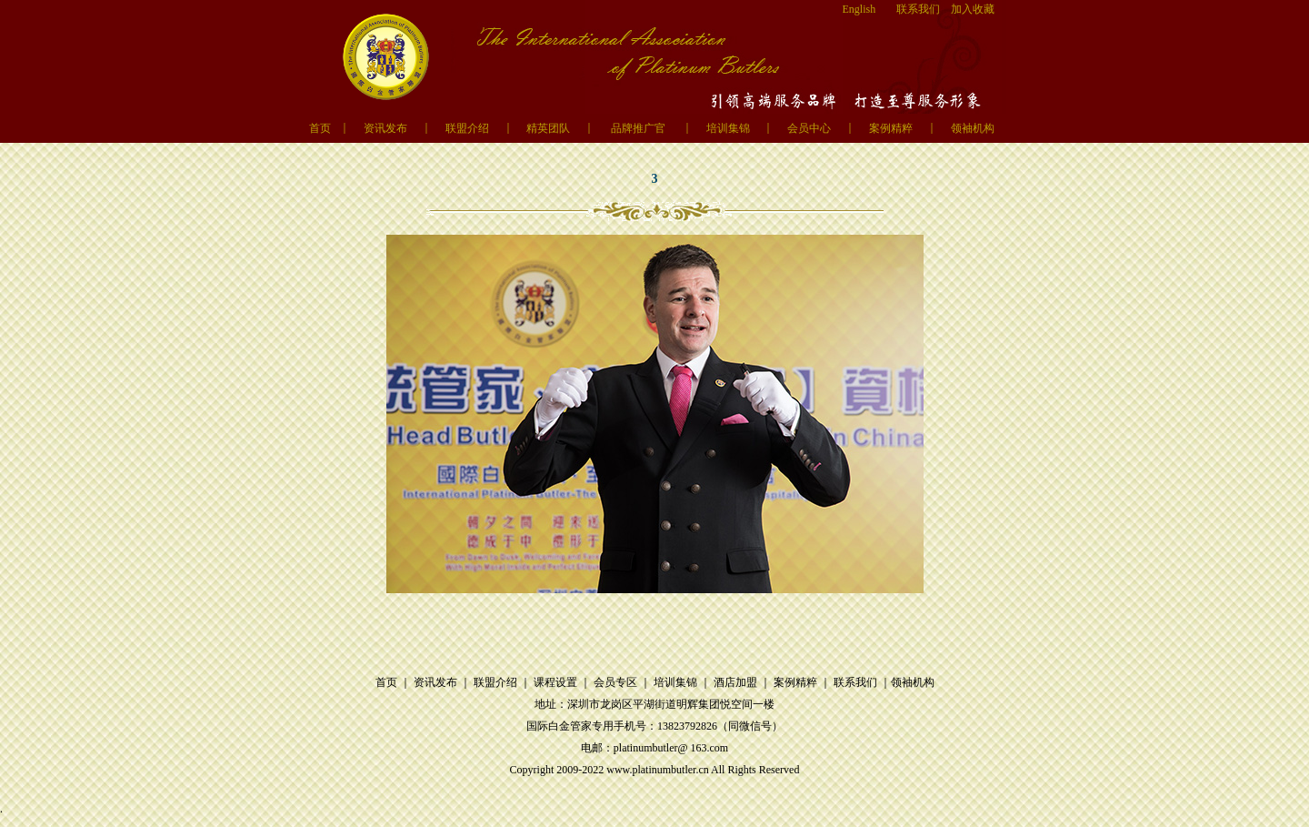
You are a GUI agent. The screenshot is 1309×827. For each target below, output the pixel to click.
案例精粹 (891, 128)
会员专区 (615, 682)
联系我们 (918, 9)
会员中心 (809, 128)
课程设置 (555, 682)
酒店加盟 (735, 682)
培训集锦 (728, 128)
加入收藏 (972, 9)
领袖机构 (972, 128)
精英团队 (548, 128)
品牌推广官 (638, 128)
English (859, 9)
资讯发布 (385, 128)
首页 (320, 128)
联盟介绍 (467, 128)
